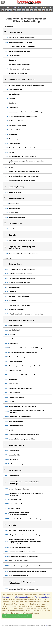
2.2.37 (6, 434)
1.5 (5, 223)
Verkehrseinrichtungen (17, 217)
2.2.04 (7, 334)
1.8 (5, 247)
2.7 (5, 524)
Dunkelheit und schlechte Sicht (19, 51)
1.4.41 (6, 208)
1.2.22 (6, 152)
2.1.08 (6, 300)
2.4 (5, 444)
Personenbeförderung (16, 397)
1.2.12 (6, 130)
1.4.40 (7, 203)
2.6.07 (7, 519)
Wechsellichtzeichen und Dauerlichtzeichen (24, 176)
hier (46, 625)
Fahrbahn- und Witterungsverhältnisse (22, 46)
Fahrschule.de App (43, 597)
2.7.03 (6, 541)
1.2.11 (6, 125)
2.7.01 (6, 530)
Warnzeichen (13, 134)
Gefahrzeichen (14, 204)
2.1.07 (6, 296)
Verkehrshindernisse (16, 425)
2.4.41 (6, 455)
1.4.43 (6, 217)
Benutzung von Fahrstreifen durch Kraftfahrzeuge (26, 112)
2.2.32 (6, 425)
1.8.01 (6, 254)
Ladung (11, 152)
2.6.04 (7, 504)
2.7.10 (6, 575)
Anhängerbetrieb (15, 499)
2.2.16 (6, 379)
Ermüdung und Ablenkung (18, 73)
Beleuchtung (13, 139)
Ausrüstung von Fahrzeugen (18, 575)
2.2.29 (7, 416)
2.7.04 (7, 547)
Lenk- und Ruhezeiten (16, 504)
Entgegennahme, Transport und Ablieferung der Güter (27, 571)
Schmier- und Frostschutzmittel (20, 547)
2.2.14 (6, 370)
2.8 (5, 582)
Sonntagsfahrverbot (16, 421)
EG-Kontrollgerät (14, 508)
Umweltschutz (14, 229)
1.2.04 (6, 98)
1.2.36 (6, 171)
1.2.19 (6, 143)
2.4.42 (7, 459)
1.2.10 (6, 121)
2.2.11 (6, 357)
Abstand (12, 98)
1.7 (5, 234)
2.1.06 (6, 291)
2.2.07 (7, 348)
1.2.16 (6, 134)
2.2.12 (6, 361)
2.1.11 (6, 314)
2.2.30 (7, 421)
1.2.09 (6, 116)
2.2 (5, 319)
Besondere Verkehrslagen (18, 125)
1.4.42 (6, 212)
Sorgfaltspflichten (15, 370)
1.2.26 (6, 162)
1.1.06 (6, 60)
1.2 (5, 79)
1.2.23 (6, 156)
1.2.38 (6, 180)
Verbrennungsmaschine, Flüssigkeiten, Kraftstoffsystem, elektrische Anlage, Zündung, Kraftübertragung (25, 541)
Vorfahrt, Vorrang (15, 192)
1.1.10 (6, 73)
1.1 (5, 32)
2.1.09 (6, 305)
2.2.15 (6, 375)
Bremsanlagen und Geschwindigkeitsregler (23, 556)
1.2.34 (6, 167)
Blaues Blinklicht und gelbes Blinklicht (22, 180)
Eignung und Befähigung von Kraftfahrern (23, 254)
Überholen (12, 60)
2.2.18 (6, 388)
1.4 (5, 198)
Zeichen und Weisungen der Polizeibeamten (24, 171)
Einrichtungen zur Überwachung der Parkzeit (24, 366)
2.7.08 (7, 566)
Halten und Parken (15, 130)
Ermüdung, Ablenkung (16, 309)
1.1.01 (6, 37)
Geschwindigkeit (14, 55)
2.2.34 (7, 430)
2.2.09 (7, 352)
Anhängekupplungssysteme (18, 560)
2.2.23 (6, 406)
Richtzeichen (13, 212)
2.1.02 (6, 273)
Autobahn (12, 300)
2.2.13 (6, 366)
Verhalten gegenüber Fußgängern (20, 42)
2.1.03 (6, 278)
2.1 (5, 263)
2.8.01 (6, 589)
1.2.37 (6, 176)
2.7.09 (7, 571)
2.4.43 (7, 464)
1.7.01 (6, 240)
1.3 (5, 186)
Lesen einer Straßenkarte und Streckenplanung (25, 519)
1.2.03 (6, 94)
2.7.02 (6, 535)
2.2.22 (6, 401)
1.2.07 (6, 112)
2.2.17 (6, 383)
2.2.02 (7, 325)
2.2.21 (6, 397)
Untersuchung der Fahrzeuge (19, 489)
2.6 (5, 482)
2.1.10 (6, 309)
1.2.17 (6, 138)
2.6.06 (7, 513)
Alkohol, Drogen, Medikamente (19, 69)
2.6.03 (7, 499)
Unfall (11, 167)
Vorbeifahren (13, 107)
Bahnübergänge (14, 143)
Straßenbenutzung (15, 89)
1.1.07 (6, 64)
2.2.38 (7, 439)
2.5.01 (6, 475)
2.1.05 (6, 287)
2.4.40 (7, 450)
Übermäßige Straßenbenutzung (20, 416)
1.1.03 (6, 46)
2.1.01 (6, 269)
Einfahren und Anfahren (17, 121)
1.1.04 (6, 51)
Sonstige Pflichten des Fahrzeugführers (22, 156)
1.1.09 (6, 69)
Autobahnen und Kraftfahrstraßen (20, 388)
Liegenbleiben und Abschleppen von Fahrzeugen (25, 375)
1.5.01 (6, 228)
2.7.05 (6, 551)
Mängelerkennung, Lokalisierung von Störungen (25, 535)
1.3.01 (6, 192)
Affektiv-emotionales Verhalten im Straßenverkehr (26, 314)
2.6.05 (7, 508)
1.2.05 (6, 103)
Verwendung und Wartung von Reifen (22, 552)
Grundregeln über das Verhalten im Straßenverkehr (26, 85)
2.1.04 (6, 282)
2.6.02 (7, 494)
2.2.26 (7, 411)
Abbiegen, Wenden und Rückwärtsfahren (23, 116)
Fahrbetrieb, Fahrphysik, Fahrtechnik (21, 240)
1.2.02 (6, 89)
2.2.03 (7, 330)
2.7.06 (7, 556)
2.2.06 (7, 343)
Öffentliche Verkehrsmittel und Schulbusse (23, 148)
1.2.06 (6, 107)
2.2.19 (6, 392)
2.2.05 (7, 339)
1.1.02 (6, 42)
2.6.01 (6, 489)
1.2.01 (6, 85)
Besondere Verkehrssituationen (20, 64)
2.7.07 (7, 560)
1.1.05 (6, 55)
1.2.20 (6, 147)
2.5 (5, 469)
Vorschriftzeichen (15, 208)
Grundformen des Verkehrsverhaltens (22, 37)
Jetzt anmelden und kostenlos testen (17, 616)
